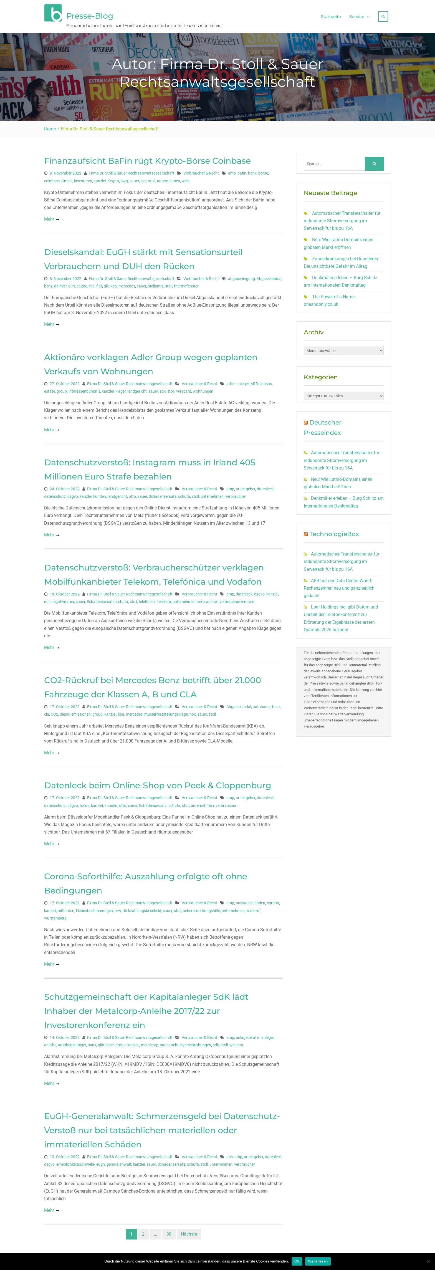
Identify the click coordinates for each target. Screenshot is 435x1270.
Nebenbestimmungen (94, 908)
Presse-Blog (89, 14)
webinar (236, 1043)
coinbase (52, 178)
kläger (120, 389)
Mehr (49, 217)
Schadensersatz (162, 494)
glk (106, 284)
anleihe (50, 1043)
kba (113, 284)
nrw (118, 908)
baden (259, 901)
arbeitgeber (245, 486)
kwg (124, 178)
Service (356, 15)
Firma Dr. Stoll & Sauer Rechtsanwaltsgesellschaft (131, 171)
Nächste (189, 1232)
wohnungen (203, 389)
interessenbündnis (84, 389)
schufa (184, 494)
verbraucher (235, 494)
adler (230, 381)
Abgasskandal (269, 276)
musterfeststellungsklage (166, 712)
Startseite (331, 15)
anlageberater (248, 1035)
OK (297, 1261)
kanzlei (100, 178)
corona (273, 901)
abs (229, 1154)
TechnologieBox (334, 532)
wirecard (183, 389)
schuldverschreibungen (191, 1043)
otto (132, 494)
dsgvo (72, 494)
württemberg (55, 916)
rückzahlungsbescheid (142, 908)
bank (252, 171)
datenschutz (55, 494)
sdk (163, 389)
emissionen (81, 712)
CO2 (54, 712)
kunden (99, 494)
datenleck (265, 486)
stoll (151, 178)
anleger (242, 381)
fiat (99, 284)
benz (48, 284)
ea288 (82, 284)
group (62, 389)
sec (143, 178)
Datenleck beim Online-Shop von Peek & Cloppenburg (157, 783)
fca (92, 284)
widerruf (253, 908)
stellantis (155, 284)
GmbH (66, 178)
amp (232, 171)
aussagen (244, 901)
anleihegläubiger (72, 1043)
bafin (241, 171)
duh (71, 284)
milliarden (66, 908)
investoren (83, 178)
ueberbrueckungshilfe (201, 908)
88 (168, 1232)
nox (192, 712)
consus (265, 381)
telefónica (147, 599)
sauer (134, 178)
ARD (254, 381)
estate (49, 389)
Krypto (113, 178)
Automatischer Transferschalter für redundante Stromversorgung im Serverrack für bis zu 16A (342, 218)
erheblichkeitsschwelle (75, 1162)
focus (84, 803)
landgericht (137, 389)
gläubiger (106, 1043)
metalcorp (149, 1043)
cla (46, 712)
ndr (47, 599)
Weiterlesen (318, 1261)
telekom (164, 599)
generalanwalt (119, 1162)
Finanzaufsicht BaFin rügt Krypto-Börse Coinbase (147, 159)
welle (186, 178)
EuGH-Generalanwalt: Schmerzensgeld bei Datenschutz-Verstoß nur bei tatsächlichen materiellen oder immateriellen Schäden (162, 1128)
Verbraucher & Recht (201, 171)
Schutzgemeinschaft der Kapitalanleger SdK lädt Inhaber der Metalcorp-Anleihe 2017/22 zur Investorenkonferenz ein (146, 1008)
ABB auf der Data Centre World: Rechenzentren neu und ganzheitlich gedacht (339, 586)
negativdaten (62, 599)
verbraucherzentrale (236, 599)
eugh (100, 1162)
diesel (65, 712)
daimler (60, 284)
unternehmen (168, 178)
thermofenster (186, 284)
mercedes (126, 284)
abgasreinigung (241, 276)
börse (263, 171)
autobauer (261, 705)
